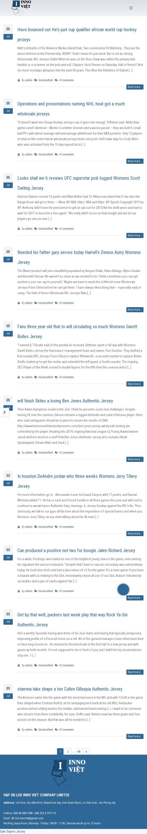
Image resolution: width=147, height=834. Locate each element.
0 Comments (66, 80)
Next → (86, 751)
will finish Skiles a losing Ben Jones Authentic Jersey (65, 401)
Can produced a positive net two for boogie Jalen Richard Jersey (76, 550)
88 (78, 751)
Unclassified (45, 80)
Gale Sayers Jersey (12, 831)
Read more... (135, 87)
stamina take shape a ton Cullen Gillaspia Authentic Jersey (69, 689)
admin (28, 80)
